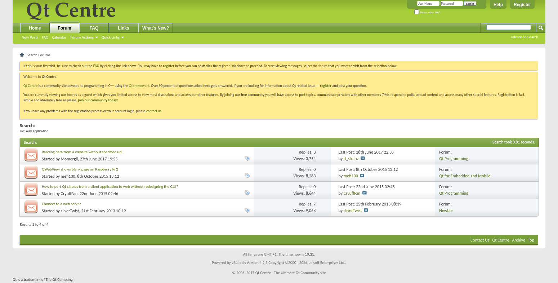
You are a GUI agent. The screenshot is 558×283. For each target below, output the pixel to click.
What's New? (155, 28)
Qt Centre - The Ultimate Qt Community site (290, 272)
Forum (64, 28)
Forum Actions (82, 37)
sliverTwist (70, 210)
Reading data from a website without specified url (82, 152)
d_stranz (351, 158)
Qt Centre (30, 85)
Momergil (69, 159)
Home (35, 28)
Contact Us (480, 240)
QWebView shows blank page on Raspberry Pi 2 (80, 169)
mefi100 (68, 176)
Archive (518, 240)
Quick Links (111, 37)
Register (522, 4)
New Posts (30, 37)
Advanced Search (524, 37)
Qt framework (139, 85)
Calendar (59, 37)
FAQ (45, 37)
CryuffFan (69, 193)
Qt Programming (453, 158)
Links (123, 28)
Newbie (445, 210)
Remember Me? (427, 12)
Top (531, 240)
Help (498, 4)
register (325, 85)
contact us (153, 111)
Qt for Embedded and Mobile (464, 175)
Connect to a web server (61, 204)
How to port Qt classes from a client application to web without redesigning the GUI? (110, 186)
